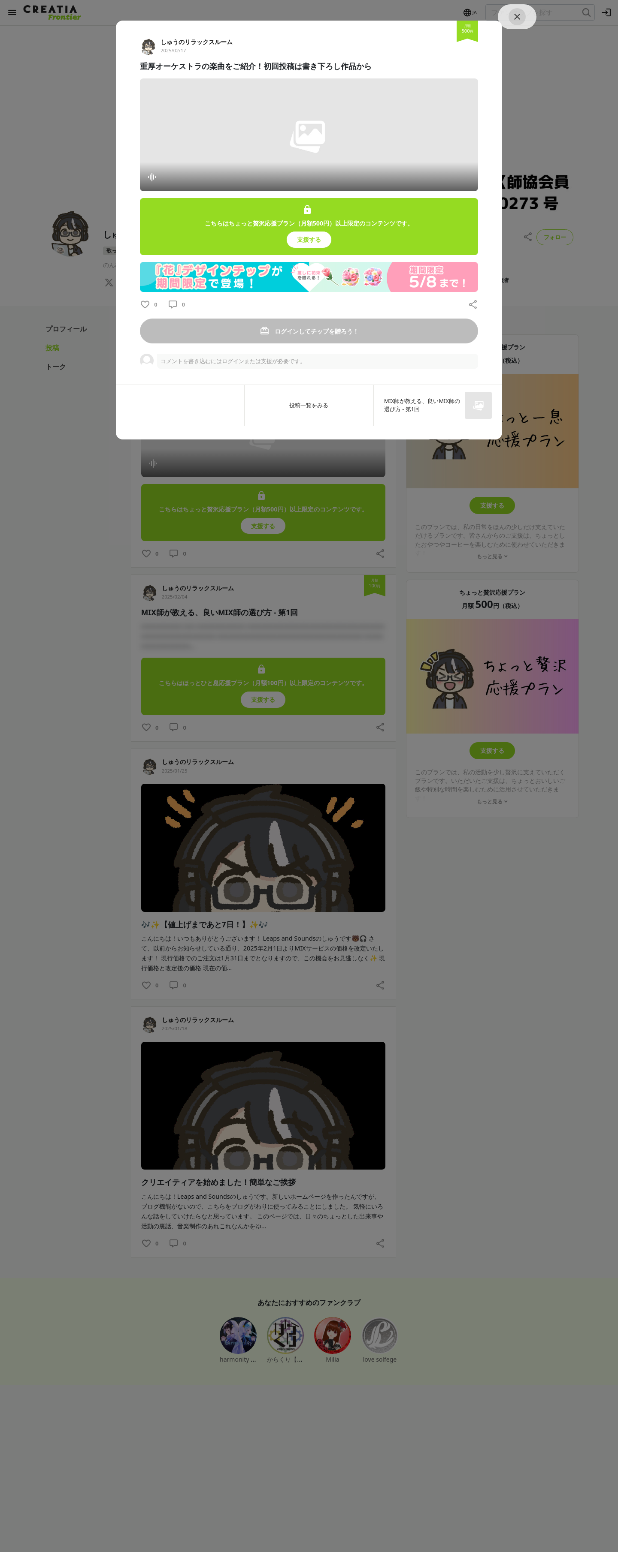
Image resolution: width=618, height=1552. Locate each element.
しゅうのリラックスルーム (197, 42)
